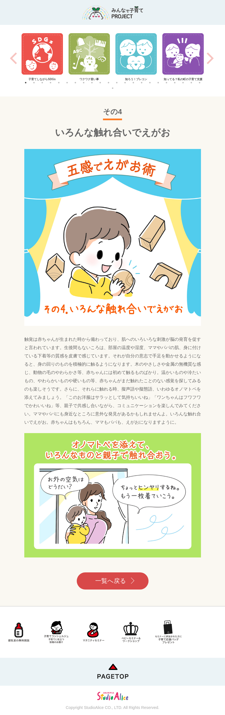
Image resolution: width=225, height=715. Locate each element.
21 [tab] (191, 82)
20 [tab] (183, 82)
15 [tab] (141, 82)
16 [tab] (150, 82)
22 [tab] (199, 82)
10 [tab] (100, 82)
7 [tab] (75, 82)
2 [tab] (34, 82)
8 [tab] (83, 82)
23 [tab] (112, 88)
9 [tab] (92, 82)
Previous (13, 58)
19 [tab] (175, 82)
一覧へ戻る (110, 580)
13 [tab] (125, 82)
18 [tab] (166, 82)
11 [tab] (108, 82)
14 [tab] (133, 82)
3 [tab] (42, 82)
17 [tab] (158, 82)
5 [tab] (59, 82)
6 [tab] (67, 82)
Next (210, 58)
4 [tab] (50, 82)
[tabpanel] (42, 57)
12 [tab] (117, 82)
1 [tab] (25, 82)
